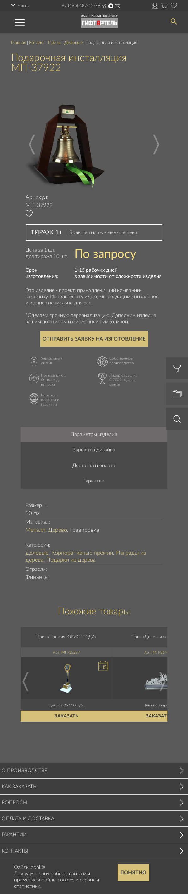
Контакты (15, 850)
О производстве (24, 770)
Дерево (57, 530)
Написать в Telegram (104, 5)
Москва (24, 6)
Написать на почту (117, 6)
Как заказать (19, 786)
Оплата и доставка (28, 818)
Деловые (73, 43)
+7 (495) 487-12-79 (81, 5)
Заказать (66, 715)
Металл (35, 530)
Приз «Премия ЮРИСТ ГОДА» (66, 637)
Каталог (37, 43)
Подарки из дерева (71, 560)
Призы (54, 43)
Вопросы (14, 802)
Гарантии (94, 480)
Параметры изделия (94, 434)
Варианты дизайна (93, 449)
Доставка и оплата (93, 465)
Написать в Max (110, 5)
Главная (18, 43)
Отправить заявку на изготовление (94, 338)
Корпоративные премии (82, 553)
